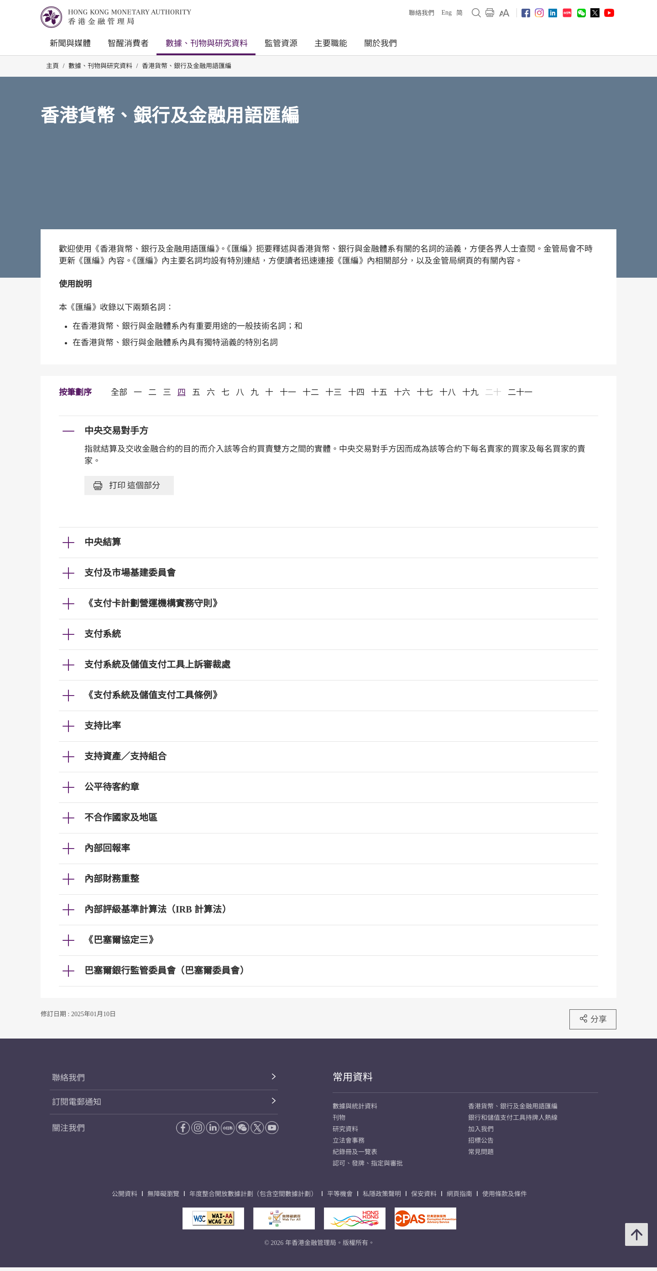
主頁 (52, 66)
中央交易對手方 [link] (116, 431)
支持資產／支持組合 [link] (125, 756)
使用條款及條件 (504, 1194)
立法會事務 (349, 1140)
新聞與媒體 (70, 43)
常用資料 (353, 1077)
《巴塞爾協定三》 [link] (120, 940)
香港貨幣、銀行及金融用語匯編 (186, 66)
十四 (356, 392)
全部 (119, 392)
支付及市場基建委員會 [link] (130, 573)
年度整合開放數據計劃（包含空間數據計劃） (253, 1194)
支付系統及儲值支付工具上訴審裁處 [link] (157, 664)
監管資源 (281, 43)
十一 (288, 392)
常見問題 (481, 1152)
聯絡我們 (421, 13)
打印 (127, 485)
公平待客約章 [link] (111, 787)
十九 (470, 392)
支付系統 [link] (102, 634)
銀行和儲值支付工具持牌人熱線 (513, 1117)
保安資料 (424, 1194)
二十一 (520, 392)
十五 (379, 392)
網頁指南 (459, 1194)
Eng (446, 12)
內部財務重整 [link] (111, 879)
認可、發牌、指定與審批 (368, 1163)
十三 (333, 392)
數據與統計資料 (355, 1106)
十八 (447, 392)
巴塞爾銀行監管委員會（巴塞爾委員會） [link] (166, 970)
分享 (593, 1019)
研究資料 (345, 1129)
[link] (504, 12)
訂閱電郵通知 (76, 1102)
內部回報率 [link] (107, 848)
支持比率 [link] (102, 726)
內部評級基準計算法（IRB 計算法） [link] (157, 909)
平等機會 (340, 1194)
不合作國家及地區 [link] (120, 817)
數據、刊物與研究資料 (207, 43)
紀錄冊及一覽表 (355, 1152)
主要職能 (330, 43)
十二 (310, 392)
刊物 (339, 1117)
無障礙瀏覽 (163, 1194)
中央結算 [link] (102, 542)
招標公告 (481, 1140)
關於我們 (380, 43)
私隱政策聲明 (382, 1194)
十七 (425, 392)
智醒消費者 (128, 43)
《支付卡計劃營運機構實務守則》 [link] (152, 603)
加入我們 (481, 1129)
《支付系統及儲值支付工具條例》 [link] (152, 695)
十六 (402, 392)
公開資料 (124, 1194)
